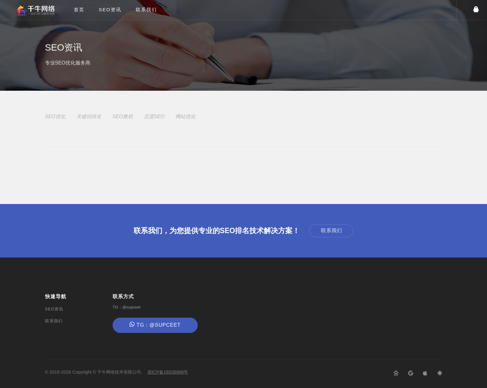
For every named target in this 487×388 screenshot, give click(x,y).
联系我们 (146, 9)
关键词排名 (88, 122)
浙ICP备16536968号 (167, 372)
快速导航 (55, 296)
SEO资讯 (110, 9)
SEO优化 (55, 122)
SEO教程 (122, 122)
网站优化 (185, 122)
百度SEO (154, 122)
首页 (79, 9)
